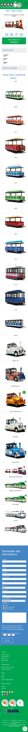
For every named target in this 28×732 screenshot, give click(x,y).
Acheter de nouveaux (9, 607)
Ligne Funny (4, 658)
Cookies (4, 724)
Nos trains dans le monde (7, 667)
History (3, 686)
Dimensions (8, 50)
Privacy (9, 724)
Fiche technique (10, 68)
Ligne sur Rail (4, 660)
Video (2, 677)
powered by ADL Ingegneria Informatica (17, 725)
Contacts (3, 688)
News (2, 675)
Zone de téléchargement (7, 679)
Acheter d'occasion (8, 608)
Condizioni (14, 724)
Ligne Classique (5, 654)
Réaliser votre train (6, 669)
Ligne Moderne (5, 656)
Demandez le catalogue (14, 41)
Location (6, 605)
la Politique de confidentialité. (16, 629)
